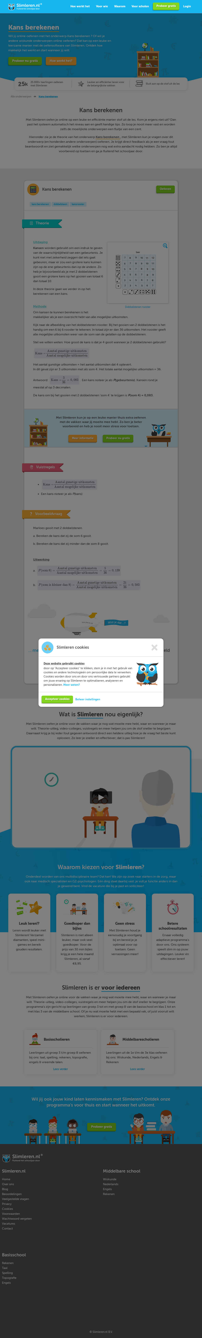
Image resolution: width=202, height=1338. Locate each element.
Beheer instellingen (87, 699)
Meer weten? (71, 684)
